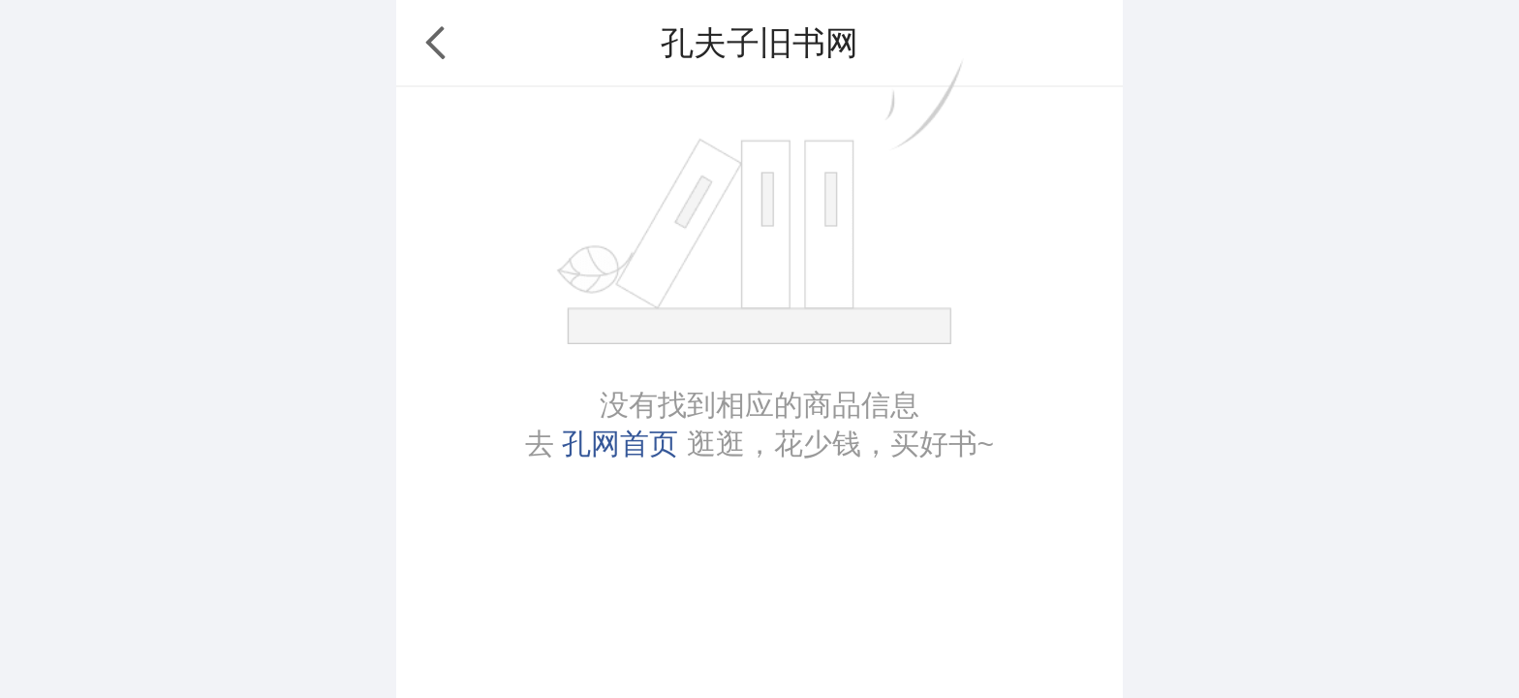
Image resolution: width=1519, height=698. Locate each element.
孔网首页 (620, 444)
